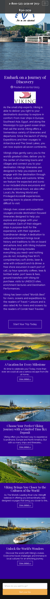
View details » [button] (25, 379)
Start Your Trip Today (25, 324)
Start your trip (25, 592)
